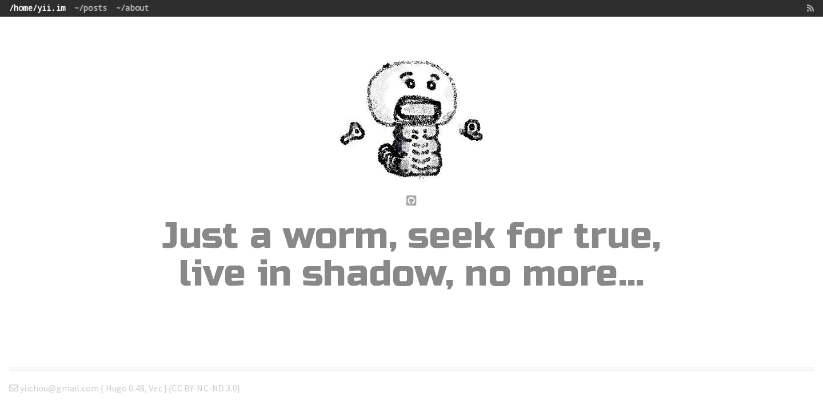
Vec (155, 388)
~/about (132, 7)
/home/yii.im (37, 7)
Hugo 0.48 (125, 388)
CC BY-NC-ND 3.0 (204, 388)
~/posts (90, 7)
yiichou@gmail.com (55, 388)
